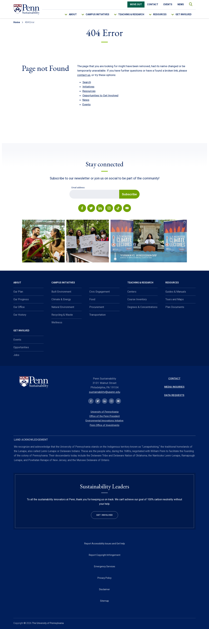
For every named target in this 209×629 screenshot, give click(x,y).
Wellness (56, 322)
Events (167, 4)
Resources (160, 14)
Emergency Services (104, 566)
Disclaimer (104, 589)
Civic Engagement (99, 291)
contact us (83, 75)
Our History (19, 314)
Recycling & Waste (62, 314)
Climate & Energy (61, 299)
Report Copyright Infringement (104, 555)
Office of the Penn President (104, 416)
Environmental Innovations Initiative (104, 420)
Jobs (16, 355)
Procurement (96, 307)
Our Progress (21, 299)
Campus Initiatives (97, 14)
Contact (152, 4)
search (189, 3)
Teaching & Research (131, 14)
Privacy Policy (104, 578)
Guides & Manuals (175, 291)
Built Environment (61, 291)
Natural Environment (62, 307)
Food (92, 299)
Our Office (19, 307)
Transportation (97, 314)
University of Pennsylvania (105, 411)
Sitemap (104, 601)
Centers (131, 291)
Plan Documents (174, 307)
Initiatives (88, 86)
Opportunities (21, 347)
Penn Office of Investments (104, 425)
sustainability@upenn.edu (104, 392)
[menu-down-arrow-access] (68, 13)
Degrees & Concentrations (142, 307)
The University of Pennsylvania (48, 623)
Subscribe (129, 194)
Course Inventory (137, 299)
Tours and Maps (174, 299)
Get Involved (184, 14)
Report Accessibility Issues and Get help (104, 543)
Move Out (136, 4)
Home (16, 22)
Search (86, 82)
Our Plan (18, 291)
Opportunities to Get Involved (100, 95)
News (180, 4)
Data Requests (174, 395)
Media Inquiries (174, 386)
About (73, 14)
